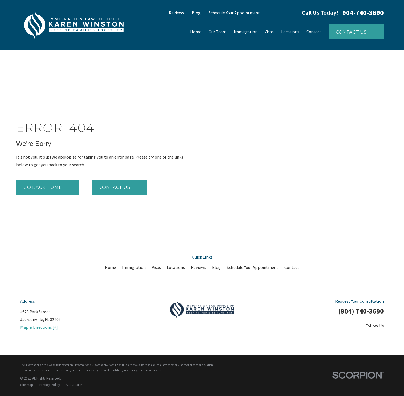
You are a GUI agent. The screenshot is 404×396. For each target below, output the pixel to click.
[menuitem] (26, 385)
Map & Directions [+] (39, 327)
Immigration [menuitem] (245, 31)
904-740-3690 (363, 13)
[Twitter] (337, 337)
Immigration (134, 267)
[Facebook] (322, 337)
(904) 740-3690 (361, 311)
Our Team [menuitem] (217, 31)
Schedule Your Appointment (234, 12)
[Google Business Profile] (381, 337)
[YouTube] (366, 337)
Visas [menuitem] (269, 31)
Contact (291, 267)
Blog (196, 12)
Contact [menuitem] (313, 31)
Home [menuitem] (195, 31)
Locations (176, 267)
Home (110, 267)
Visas (156, 267)
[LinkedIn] (351, 337)
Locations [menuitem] (290, 31)
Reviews (176, 12)
